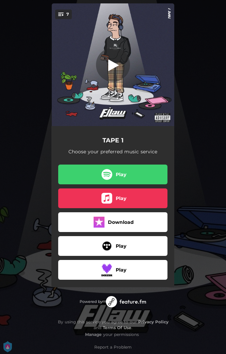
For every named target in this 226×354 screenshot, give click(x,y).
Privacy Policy (153, 321)
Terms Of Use (117, 327)
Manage (93, 334)
